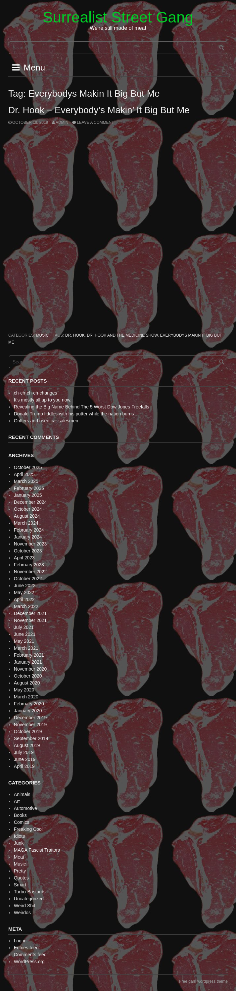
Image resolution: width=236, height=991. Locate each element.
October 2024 (28, 509)
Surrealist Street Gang (118, 17)
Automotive (25, 808)
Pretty (20, 870)
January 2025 (28, 495)
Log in (20, 940)
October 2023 (28, 550)
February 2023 (29, 564)
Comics (21, 822)
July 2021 (24, 627)
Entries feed (26, 947)
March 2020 (26, 696)
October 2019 (28, 731)
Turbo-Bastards (30, 891)
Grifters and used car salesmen (46, 420)
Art (17, 801)
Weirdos (22, 912)
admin (62, 122)
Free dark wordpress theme (203, 981)
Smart (20, 884)
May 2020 (24, 689)
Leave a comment (95, 122)
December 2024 (30, 502)
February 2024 (29, 530)
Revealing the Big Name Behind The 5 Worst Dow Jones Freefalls (81, 406)
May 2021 (24, 641)
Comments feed (30, 954)
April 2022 (24, 599)
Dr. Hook (75, 335)
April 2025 (24, 474)
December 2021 (30, 613)
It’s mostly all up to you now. (42, 399)
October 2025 (28, 467)
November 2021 (30, 620)
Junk (19, 843)
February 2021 (29, 655)
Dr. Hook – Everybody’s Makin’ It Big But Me (99, 110)
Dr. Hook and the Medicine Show (122, 335)
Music (42, 335)
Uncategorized (29, 898)
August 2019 (27, 745)
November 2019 (30, 724)
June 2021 (24, 634)
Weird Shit (24, 905)
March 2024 (26, 523)
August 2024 (27, 516)
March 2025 (26, 481)
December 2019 (30, 717)
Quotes (21, 877)
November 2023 (30, 543)
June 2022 (24, 585)
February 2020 (29, 703)
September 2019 (31, 738)
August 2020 (27, 682)
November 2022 (30, 571)
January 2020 (28, 710)
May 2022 (24, 592)
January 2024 (28, 537)
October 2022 (28, 578)
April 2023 (24, 557)
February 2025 (29, 488)
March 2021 (26, 648)
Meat (19, 857)
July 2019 (24, 752)
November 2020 (30, 669)
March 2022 (26, 606)
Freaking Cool (28, 829)
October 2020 (28, 676)
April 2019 (24, 766)
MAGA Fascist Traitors (37, 850)
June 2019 (24, 759)
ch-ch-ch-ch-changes (35, 393)
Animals (22, 794)
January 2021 (28, 662)
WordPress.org (29, 961)
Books (20, 815)
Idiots (19, 836)
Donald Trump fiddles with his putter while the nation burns (74, 413)
